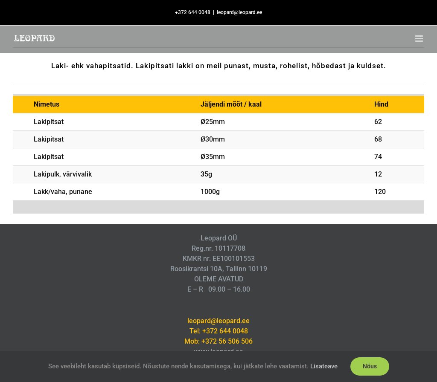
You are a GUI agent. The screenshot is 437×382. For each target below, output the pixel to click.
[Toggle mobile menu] (419, 38)
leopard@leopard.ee (239, 12)
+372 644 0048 (192, 12)
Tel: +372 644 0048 (218, 331)
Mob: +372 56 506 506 (218, 341)
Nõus (370, 366)
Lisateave (324, 366)
